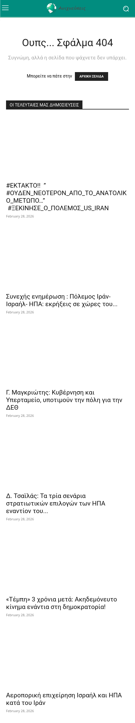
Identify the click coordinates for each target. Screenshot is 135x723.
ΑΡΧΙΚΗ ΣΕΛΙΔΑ (91, 76)
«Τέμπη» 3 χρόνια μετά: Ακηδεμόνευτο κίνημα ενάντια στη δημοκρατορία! (61, 603)
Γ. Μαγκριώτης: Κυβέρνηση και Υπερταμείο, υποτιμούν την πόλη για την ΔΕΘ (64, 400)
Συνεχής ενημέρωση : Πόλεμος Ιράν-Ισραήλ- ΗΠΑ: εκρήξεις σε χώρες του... (61, 300)
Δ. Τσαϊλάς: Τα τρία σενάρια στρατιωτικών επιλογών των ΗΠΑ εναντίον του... (55, 503)
